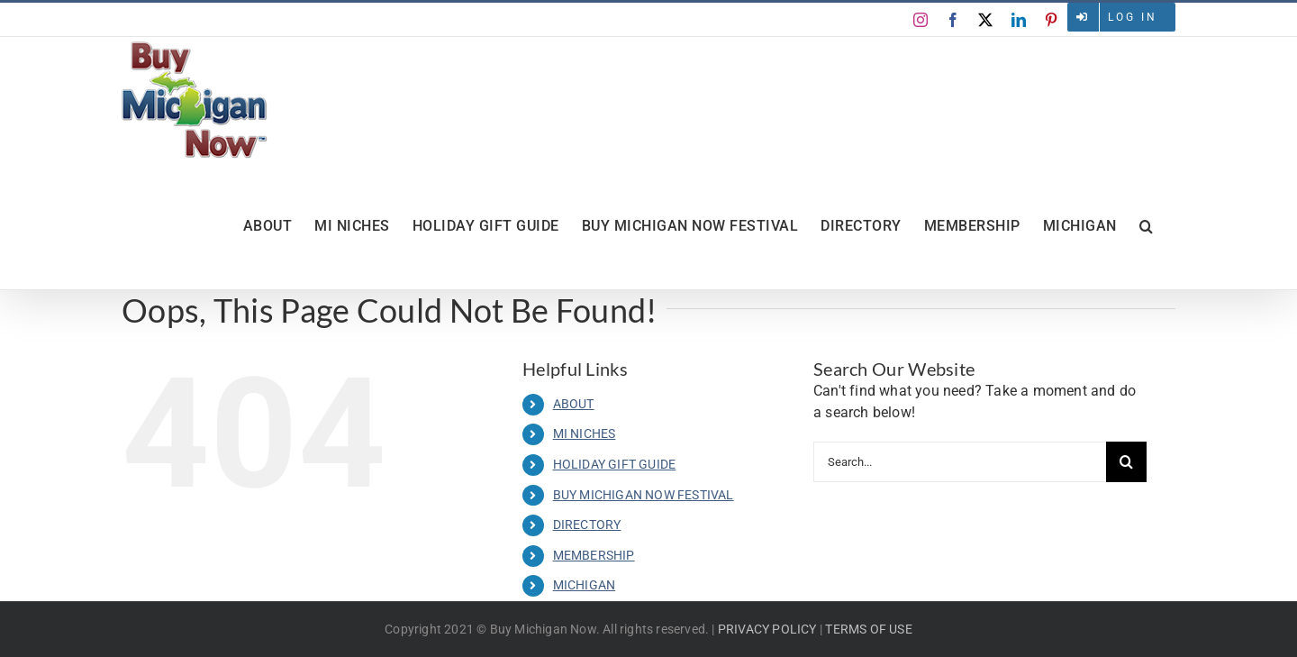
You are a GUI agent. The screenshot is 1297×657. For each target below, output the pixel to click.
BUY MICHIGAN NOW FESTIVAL (643, 495)
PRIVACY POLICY (767, 629)
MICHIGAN (584, 585)
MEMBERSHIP (594, 555)
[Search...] (959, 462)
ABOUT (573, 404)
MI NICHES (584, 433)
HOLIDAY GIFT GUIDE (614, 464)
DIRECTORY (587, 524)
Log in (1132, 17)
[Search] (1126, 462)
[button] (1146, 226)
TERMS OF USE (868, 629)
